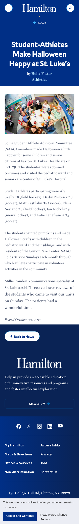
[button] (9, 8)
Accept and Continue (20, 515)
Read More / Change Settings (53, 517)
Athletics (39, 79)
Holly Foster (41, 73)
